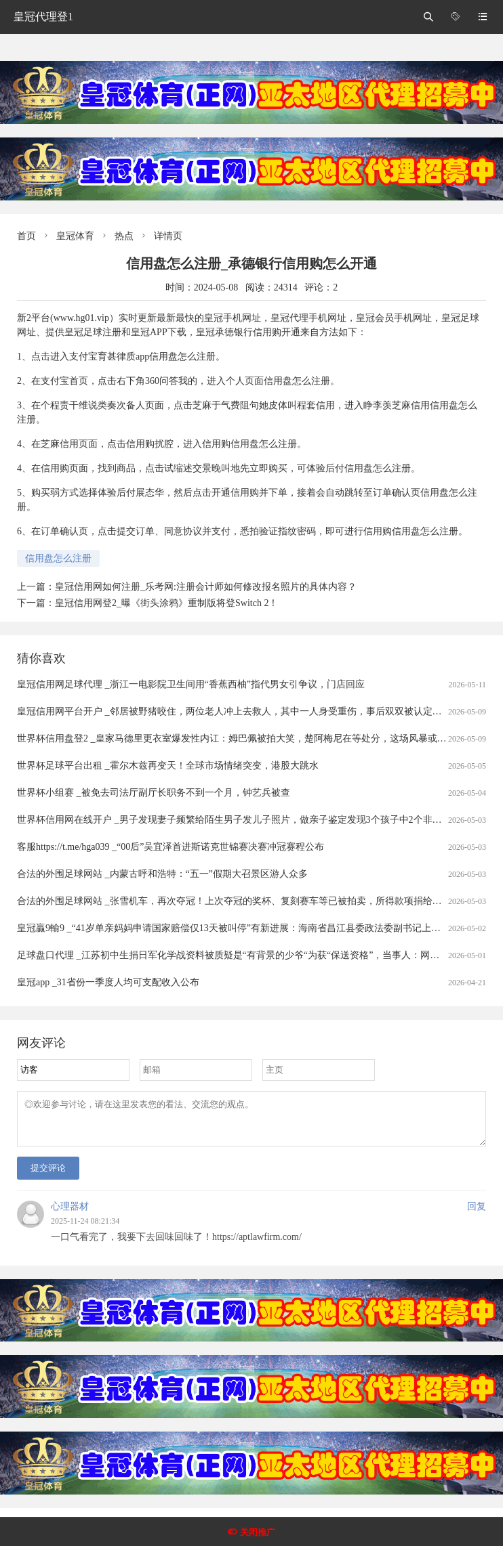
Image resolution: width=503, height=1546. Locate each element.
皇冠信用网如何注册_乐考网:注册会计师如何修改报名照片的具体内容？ (206, 587)
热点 (124, 236)
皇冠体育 (75, 236)
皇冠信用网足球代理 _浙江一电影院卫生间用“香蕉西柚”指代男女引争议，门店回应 (191, 684)
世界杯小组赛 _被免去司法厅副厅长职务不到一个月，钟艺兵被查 (153, 793)
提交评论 (48, 1176)
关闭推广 (257, 1532)
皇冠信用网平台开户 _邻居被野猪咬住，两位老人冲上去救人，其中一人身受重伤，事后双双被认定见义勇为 (243, 711)
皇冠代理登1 (43, 16)
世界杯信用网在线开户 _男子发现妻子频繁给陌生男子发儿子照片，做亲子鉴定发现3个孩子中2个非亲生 (234, 820)
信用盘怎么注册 (58, 558)
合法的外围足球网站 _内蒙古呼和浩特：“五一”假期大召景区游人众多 (162, 874)
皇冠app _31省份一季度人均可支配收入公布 (108, 982)
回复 (476, 1214)
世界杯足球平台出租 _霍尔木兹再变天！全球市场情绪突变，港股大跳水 (168, 765)
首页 (26, 236)
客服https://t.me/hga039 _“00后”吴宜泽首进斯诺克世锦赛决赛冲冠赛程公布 (170, 847)
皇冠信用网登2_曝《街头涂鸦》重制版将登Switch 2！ (166, 603)
